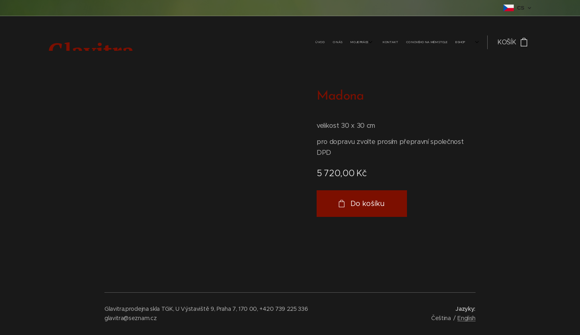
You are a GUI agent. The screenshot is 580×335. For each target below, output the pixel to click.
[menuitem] (418, 42)
